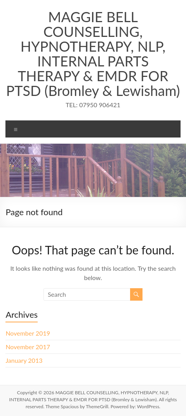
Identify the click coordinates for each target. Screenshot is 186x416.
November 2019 (27, 333)
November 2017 (27, 346)
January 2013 (23, 360)
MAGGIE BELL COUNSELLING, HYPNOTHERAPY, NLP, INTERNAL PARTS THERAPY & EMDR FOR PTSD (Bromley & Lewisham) (93, 53)
